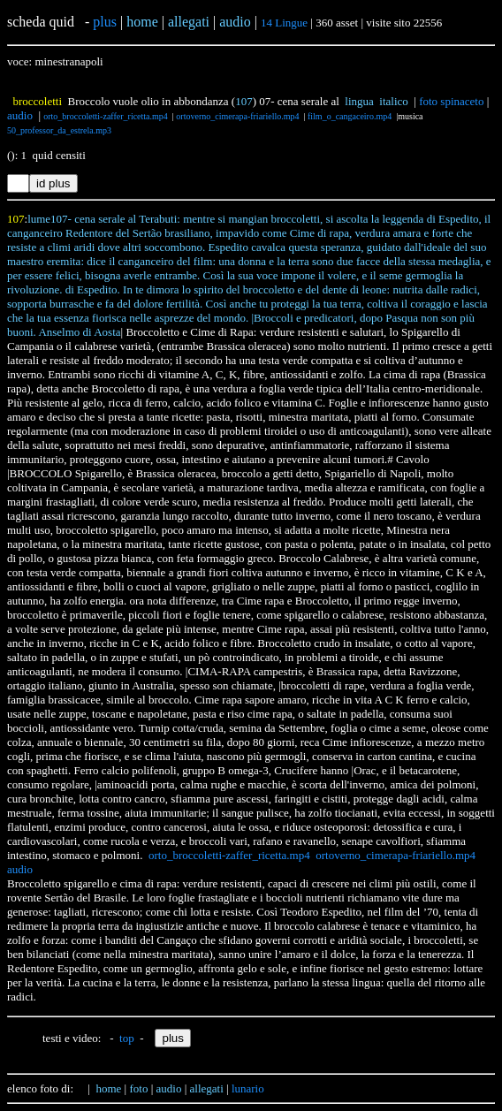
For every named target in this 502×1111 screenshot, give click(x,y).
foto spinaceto (451, 101)
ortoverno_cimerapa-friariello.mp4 (237, 116)
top (126, 1038)
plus (105, 21)
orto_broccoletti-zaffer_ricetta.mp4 (105, 116)
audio (20, 115)
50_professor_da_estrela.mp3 (59, 130)
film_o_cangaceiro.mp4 (350, 116)
